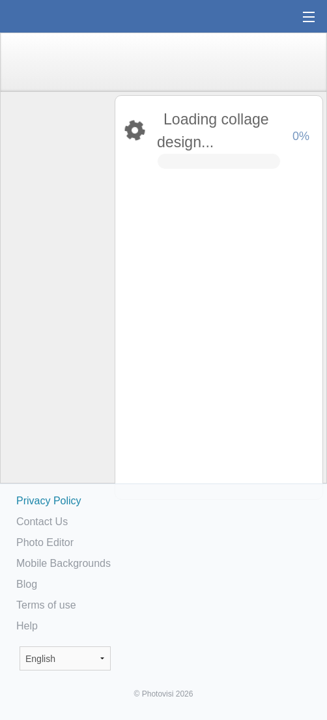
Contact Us (42, 521)
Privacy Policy (48, 500)
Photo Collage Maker (51, 16)
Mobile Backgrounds (63, 563)
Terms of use (46, 605)
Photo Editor (45, 542)
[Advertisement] (57, 297)
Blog (26, 584)
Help (27, 625)
